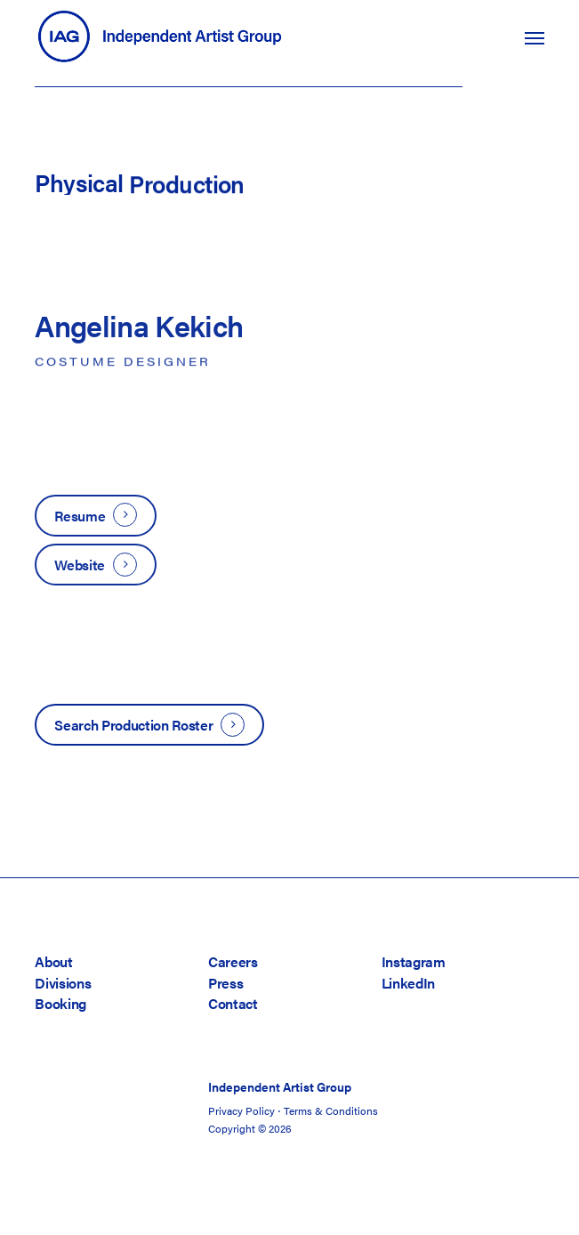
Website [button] (79, 564)
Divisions (63, 983)
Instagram (414, 961)
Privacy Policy (241, 1110)
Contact (233, 1003)
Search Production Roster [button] (133, 724)
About (53, 961)
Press (225, 983)
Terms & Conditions (331, 1110)
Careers (233, 961)
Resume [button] (79, 515)
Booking (60, 1003)
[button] (534, 37)
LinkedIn (408, 983)
